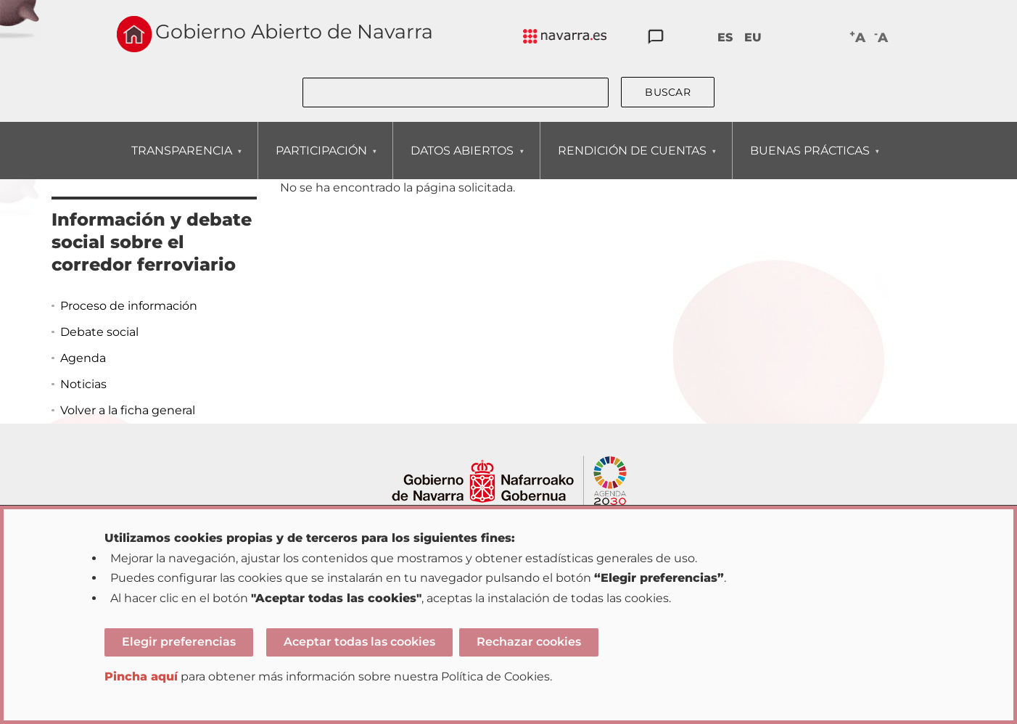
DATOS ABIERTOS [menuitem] (461, 161)
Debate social (99, 332)
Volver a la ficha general (127, 410)
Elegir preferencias (179, 642)
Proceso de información (128, 306)
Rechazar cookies (529, 642)
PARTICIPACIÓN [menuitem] (321, 161)
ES (725, 37)
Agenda (83, 358)
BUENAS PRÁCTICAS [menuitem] (809, 161)
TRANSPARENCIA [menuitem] (181, 161)
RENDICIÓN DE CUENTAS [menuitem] (631, 161)
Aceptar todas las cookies (359, 642)
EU (753, 37)
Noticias (83, 384)
